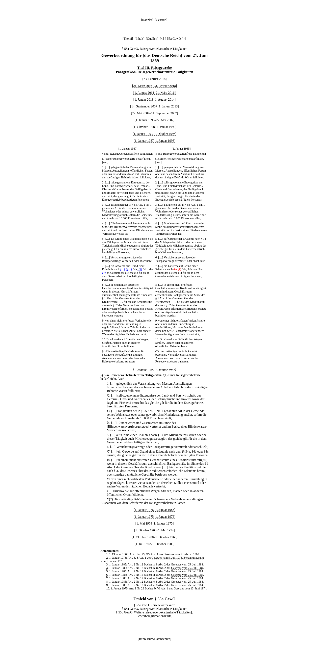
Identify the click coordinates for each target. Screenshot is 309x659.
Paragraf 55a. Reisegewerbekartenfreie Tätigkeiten (154, 72)
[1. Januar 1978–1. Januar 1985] (154, 509)
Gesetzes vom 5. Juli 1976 (167, 557)
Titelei (128, 38)
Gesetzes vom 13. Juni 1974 (190, 588)
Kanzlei (147, 20)
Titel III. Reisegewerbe (154, 68)
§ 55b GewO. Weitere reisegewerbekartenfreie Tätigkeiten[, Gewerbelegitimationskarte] (154, 614)
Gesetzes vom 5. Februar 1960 (181, 554)
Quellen (152, 38)
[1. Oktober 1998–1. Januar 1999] (154, 127)
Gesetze (161, 20)
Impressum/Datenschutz (154, 639)
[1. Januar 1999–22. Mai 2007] (154, 120)
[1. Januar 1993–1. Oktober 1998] (154, 133)
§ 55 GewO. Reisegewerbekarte (154, 605)
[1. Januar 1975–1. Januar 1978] (154, 516)
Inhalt (139, 38)
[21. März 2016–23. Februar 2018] (154, 85)
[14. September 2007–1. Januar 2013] (154, 106)
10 (108, 499)
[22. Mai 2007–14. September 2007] (154, 113)
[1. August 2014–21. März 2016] (154, 92)
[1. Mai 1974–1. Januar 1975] (154, 523)
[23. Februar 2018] (154, 79)
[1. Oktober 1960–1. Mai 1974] (154, 530)
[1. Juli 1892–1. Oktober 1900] (154, 544)
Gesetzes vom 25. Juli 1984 (187, 564)
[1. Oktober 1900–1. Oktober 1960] (155, 537)
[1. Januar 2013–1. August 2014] (154, 99)
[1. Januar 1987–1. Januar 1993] (154, 140)
